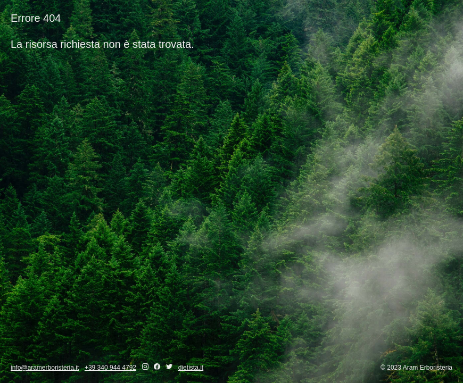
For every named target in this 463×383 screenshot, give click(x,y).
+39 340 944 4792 (110, 367)
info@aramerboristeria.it (45, 367)
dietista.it (190, 367)
